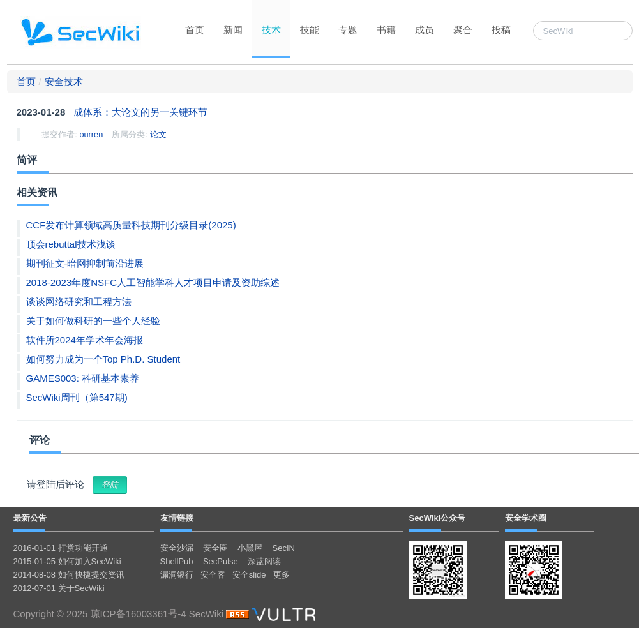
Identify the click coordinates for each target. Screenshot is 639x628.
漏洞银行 (176, 574)
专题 (347, 29)
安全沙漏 (176, 548)
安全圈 (215, 548)
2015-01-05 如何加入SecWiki (67, 561)
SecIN (284, 548)
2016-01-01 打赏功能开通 (60, 548)
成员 (424, 29)
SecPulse (220, 561)
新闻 (233, 29)
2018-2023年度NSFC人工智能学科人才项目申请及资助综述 (153, 282)
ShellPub (176, 561)
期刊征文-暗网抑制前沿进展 (85, 263)
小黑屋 (249, 548)
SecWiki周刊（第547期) (77, 397)
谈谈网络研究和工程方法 (79, 301)
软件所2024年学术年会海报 (84, 339)
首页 (194, 29)
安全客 (212, 574)
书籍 (386, 29)
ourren (91, 134)
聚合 (462, 29)
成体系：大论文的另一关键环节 (140, 112)
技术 (271, 29)
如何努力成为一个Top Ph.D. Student (103, 359)
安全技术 (64, 81)
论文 (158, 134)
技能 (309, 29)
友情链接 (176, 518)
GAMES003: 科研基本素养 (83, 378)
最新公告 (30, 518)
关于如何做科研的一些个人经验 (93, 320)
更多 (281, 574)
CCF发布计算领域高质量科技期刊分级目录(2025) (131, 225)
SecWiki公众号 (437, 518)
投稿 (501, 29)
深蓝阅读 (264, 561)
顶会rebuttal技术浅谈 (71, 244)
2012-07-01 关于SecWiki (59, 588)
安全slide (249, 574)
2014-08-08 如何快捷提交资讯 (68, 574)
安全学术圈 (525, 518)
